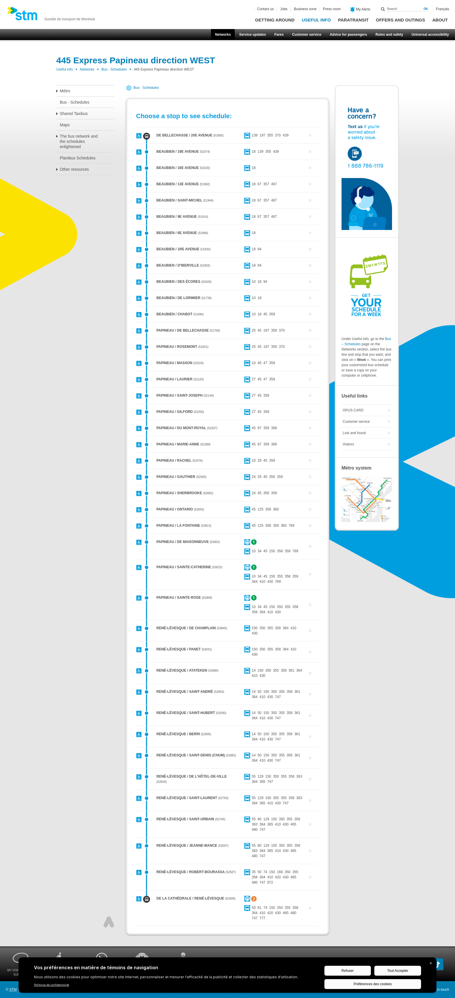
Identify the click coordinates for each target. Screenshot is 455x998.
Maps (65, 125)
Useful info (316, 19)
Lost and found (354, 433)
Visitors (348, 444)
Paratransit (353, 19)
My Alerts (360, 9)
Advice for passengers (348, 35)
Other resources (74, 169)
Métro (65, 91)
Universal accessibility (430, 35)
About (440, 19)
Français (442, 9)
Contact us (265, 9)
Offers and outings (400, 19)
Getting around (275, 19)
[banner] (51, 15)
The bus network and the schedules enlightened (79, 141)
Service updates (252, 35)
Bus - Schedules (114, 69)
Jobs (283, 9)
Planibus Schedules (77, 158)
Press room (332, 9)
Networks (223, 35)
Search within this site (383, 9)
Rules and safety (389, 35)
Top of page (109, 921)
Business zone (305, 9)
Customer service (306, 35)
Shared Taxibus (74, 113)
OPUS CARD (353, 410)
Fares (279, 35)
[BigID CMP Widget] (227, 976)
